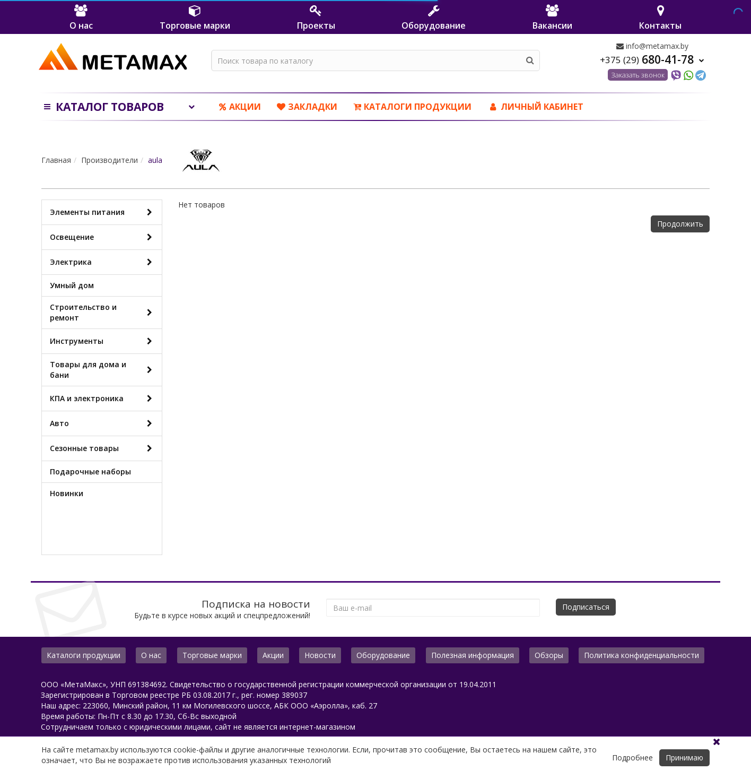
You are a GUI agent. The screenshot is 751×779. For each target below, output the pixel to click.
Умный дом (72, 285)
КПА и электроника (103, 398)
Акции (240, 106)
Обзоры (549, 655)
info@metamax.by (652, 46)
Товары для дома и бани (103, 369)
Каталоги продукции (412, 106)
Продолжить (680, 224)
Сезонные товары (103, 448)
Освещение (103, 237)
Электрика (103, 262)
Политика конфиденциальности (641, 655)
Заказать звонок (638, 75)
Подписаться (585, 607)
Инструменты (103, 341)
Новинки (66, 493)
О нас (151, 655)
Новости (320, 655)
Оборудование (383, 655)
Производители (109, 160)
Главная (56, 160)
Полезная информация (472, 655)
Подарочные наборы (90, 471)
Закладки (307, 106)
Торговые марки (212, 655)
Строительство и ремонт (103, 312)
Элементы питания (103, 212)
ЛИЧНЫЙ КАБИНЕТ (535, 106)
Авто (103, 423)
